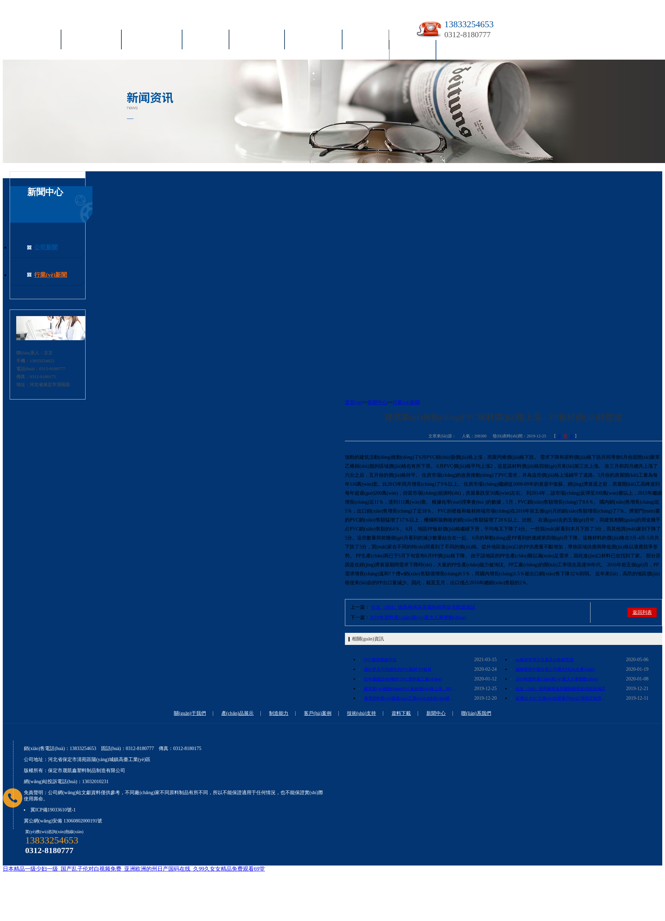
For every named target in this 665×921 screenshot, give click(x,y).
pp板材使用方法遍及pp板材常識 (545, 659)
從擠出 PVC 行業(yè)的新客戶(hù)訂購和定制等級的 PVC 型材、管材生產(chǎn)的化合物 (562, 698)
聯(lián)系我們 (465, 51)
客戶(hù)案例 (256, 40)
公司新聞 (46, 247)
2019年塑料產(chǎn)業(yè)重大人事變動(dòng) (418, 617)
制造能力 (205, 40)
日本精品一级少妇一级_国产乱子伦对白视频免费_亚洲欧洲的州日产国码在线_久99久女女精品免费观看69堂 (134, 869)
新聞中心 (412, 51)
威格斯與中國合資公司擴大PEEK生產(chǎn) (555, 669)
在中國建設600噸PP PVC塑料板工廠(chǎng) (403, 679)
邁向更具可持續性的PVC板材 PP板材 (397, 669)
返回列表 (642, 612)
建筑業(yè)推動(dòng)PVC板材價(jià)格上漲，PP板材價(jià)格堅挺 (410, 688)
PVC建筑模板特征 (380, 659)
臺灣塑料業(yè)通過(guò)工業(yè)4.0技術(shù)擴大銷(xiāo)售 (410, 698)
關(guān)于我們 (91, 40)
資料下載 (365, 40)
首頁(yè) (38, 40)
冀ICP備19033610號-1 (53, 809)
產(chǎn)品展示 (152, 40)
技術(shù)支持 (313, 40)
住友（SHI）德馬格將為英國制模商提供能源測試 (423, 607)
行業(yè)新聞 (50, 275)
